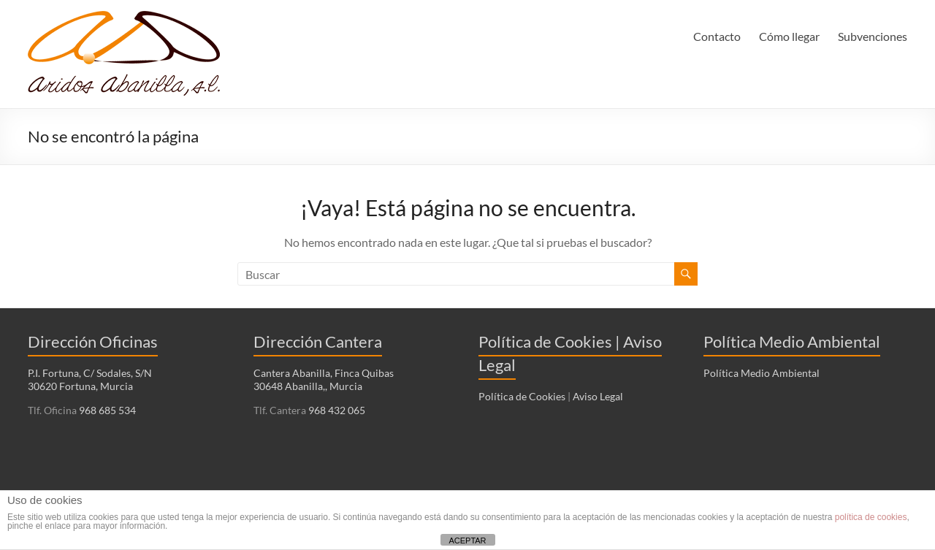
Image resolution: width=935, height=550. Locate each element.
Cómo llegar (789, 36)
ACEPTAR (467, 540)
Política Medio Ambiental (761, 373)
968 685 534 (106, 410)
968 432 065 (335, 410)
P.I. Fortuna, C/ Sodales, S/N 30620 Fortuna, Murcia (90, 379)
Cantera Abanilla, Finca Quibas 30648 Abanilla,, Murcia (323, 379)
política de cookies (871, 517)
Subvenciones (872, 36)
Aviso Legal (598, 396)
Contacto (717, 36)
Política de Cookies (521, 396)
